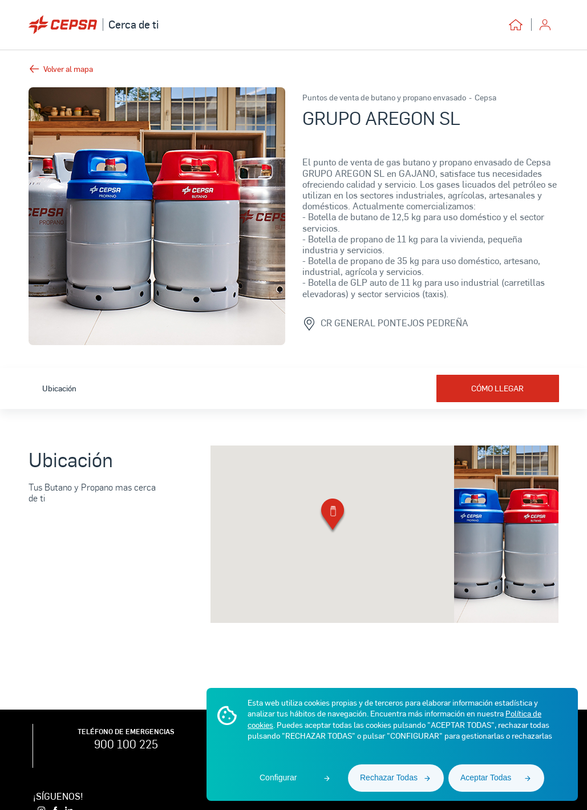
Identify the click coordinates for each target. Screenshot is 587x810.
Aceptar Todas (485, 777)
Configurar (278, 777)
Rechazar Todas (389, 777)
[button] (332, 516)
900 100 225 (126, 744)
